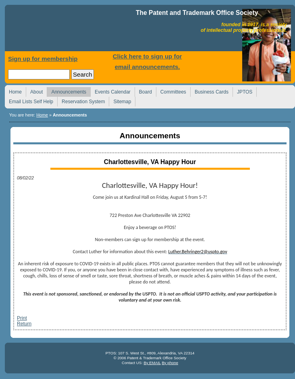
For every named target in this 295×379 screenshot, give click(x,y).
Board (143, 91)
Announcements (66, 91)
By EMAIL (151, 362)
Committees (171, 91)
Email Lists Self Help (28, 100)
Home (71, 30)
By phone (170, 362)
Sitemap (120, 100)
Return (24, 324)
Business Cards (209, 91)
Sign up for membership (43, 58)
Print (22, 318)
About (34, 91)
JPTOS (242, 91)
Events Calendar (110, 91)
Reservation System (81, 100)
